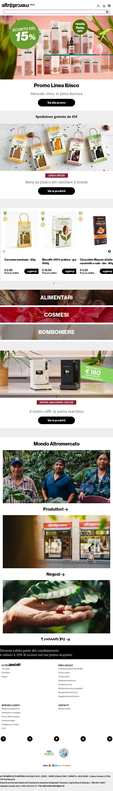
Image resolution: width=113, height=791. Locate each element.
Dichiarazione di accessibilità (70, 688)
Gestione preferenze (67, 680)
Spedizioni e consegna (11, 713)
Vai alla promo (56, 103)
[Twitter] (56, 738)
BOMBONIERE (56, 332)
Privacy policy (64, 673)
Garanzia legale (8, 720)
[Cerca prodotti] (56, 12)
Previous (4, 252)
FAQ (4, 728)
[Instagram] (29, 738)
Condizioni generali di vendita (70, 669)
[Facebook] (2, 738)
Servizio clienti (64, 709)
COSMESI (56, 314)
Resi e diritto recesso (10, 716)
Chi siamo (6, 669)
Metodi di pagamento (11, 709)
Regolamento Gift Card (68, 692)
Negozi (56, 574)
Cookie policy (64, 677)
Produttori (56, 509)
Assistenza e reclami (10, 724)
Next (109, 252)
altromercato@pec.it (54, 786)
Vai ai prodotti (56, 191)
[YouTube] (83, 738)
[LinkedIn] (110, 738)
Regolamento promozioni (68, 696)
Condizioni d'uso (65, 684)
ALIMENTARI (56, 297)
